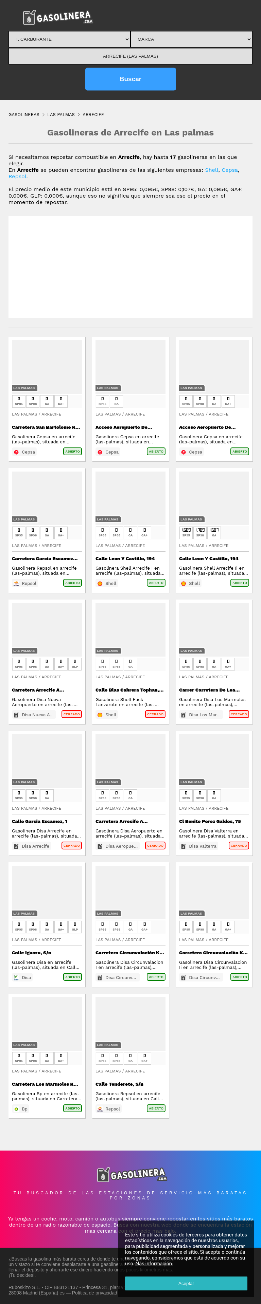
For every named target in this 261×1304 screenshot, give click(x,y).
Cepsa (230, 170)
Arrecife (51, 414)
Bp (25, 1109)
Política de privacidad (94, 1293)
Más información (153, 1264)
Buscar (130, 78)
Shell (211, 170)
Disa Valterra (202, 846)
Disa (26, 977)
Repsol (17, 176)
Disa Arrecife (35, 846)
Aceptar (186, 1283)
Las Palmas (24, 388)
